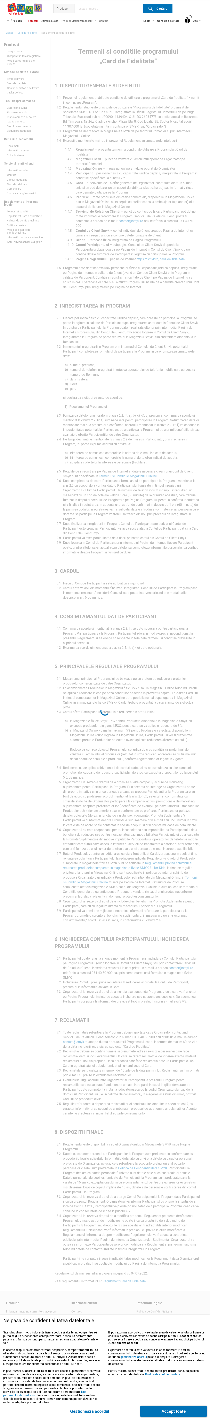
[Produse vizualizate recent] (79, 22)
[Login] (149, 22)
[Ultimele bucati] (49, 21)
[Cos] (193, 21)
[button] (157, 8)
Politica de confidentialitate (162, 1374)
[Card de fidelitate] (168, 21)
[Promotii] (32, 21)
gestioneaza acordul (133, 1357)
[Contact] (103, 21)
